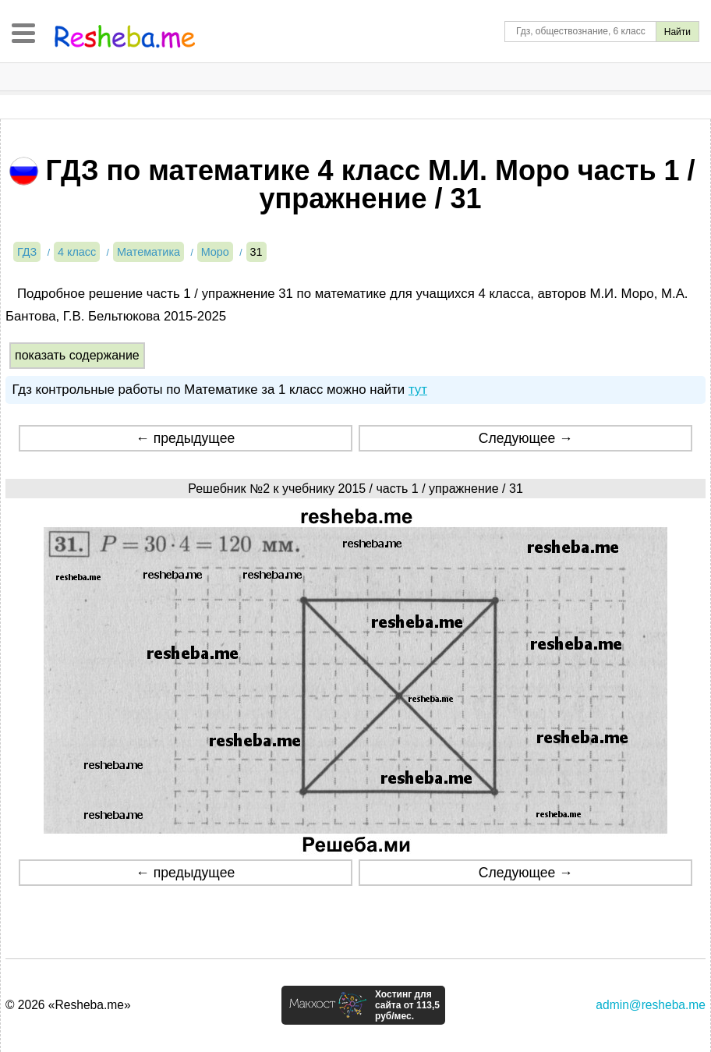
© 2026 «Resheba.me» (68, 1004)
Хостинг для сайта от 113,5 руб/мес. (407, 1005)
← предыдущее (185, 438)
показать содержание (77, 355)
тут (418, 389)
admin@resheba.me (651, 1004)
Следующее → (526, 438)
